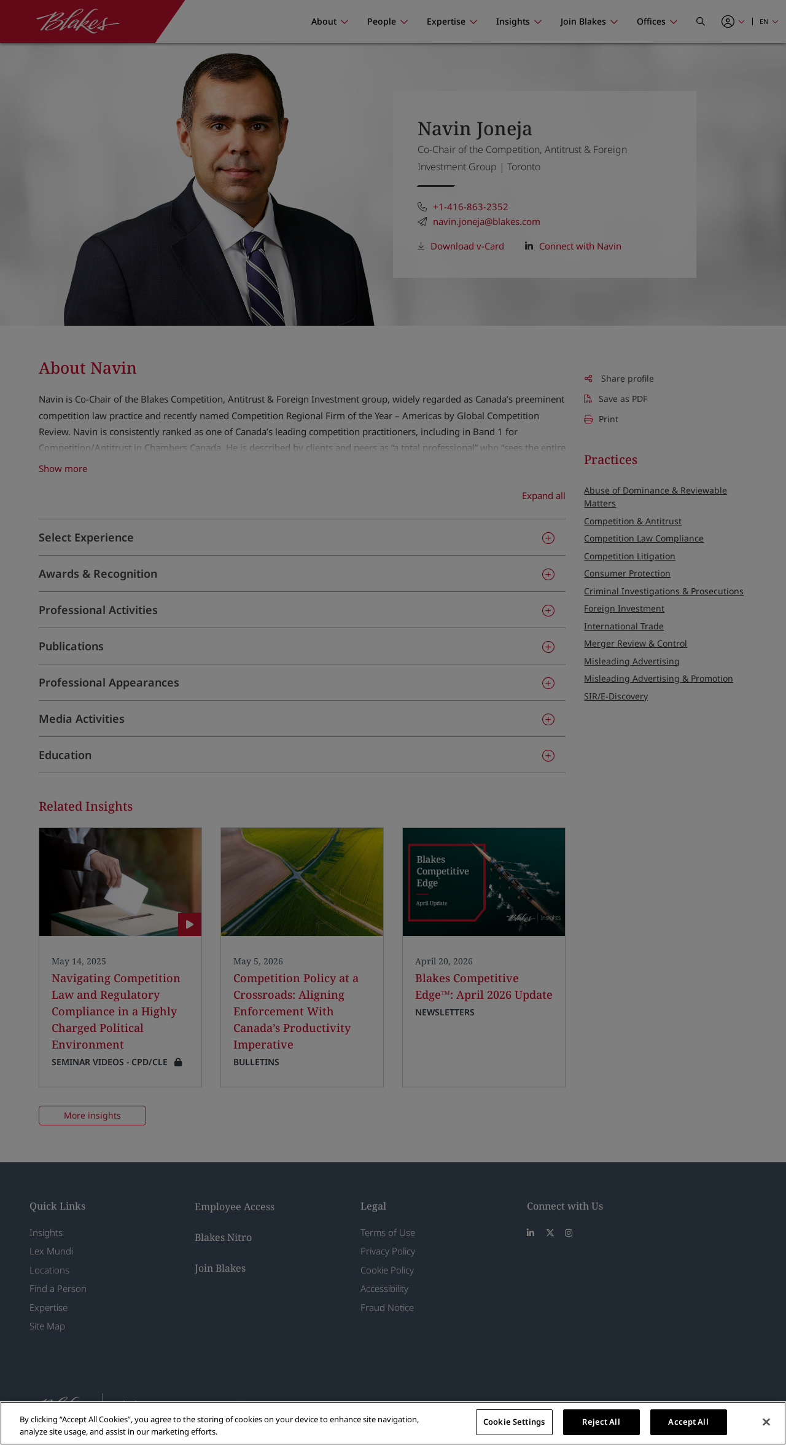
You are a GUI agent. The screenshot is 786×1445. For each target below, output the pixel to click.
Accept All (688, 1421)
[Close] (766, 1421)
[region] (393, 1423)
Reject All (601, 1421)
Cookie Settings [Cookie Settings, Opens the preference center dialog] (514, 1421)
